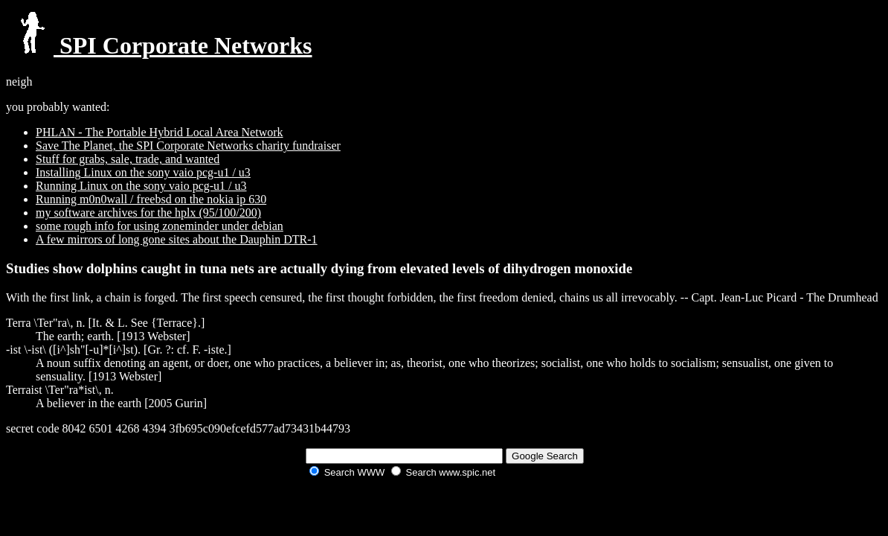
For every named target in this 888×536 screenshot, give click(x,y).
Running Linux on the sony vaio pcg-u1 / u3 (141, 185)
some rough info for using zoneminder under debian (159, 226)
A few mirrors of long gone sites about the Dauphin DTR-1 (177, 239)
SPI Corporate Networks (159, 45)
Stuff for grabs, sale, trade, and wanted (127, 159)
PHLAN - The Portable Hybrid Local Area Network (159, 132)
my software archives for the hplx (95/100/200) (148, 212)
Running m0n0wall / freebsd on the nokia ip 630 (151, 199)
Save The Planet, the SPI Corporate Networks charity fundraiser (188, 145)
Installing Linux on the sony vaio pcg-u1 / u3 (143, 172)
